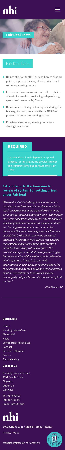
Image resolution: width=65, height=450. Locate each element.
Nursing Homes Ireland (10, 9)
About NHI (9, 334)
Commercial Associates (16, 342)
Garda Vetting (11, 359)
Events (7, 355)
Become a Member (14, 351)
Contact (7, 347)
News (6, 338)
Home (6, 326)
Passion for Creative (28, 442)
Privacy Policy (11, 432)
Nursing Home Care (14, 330)
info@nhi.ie (17, 404)
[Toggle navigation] (52, 10)
